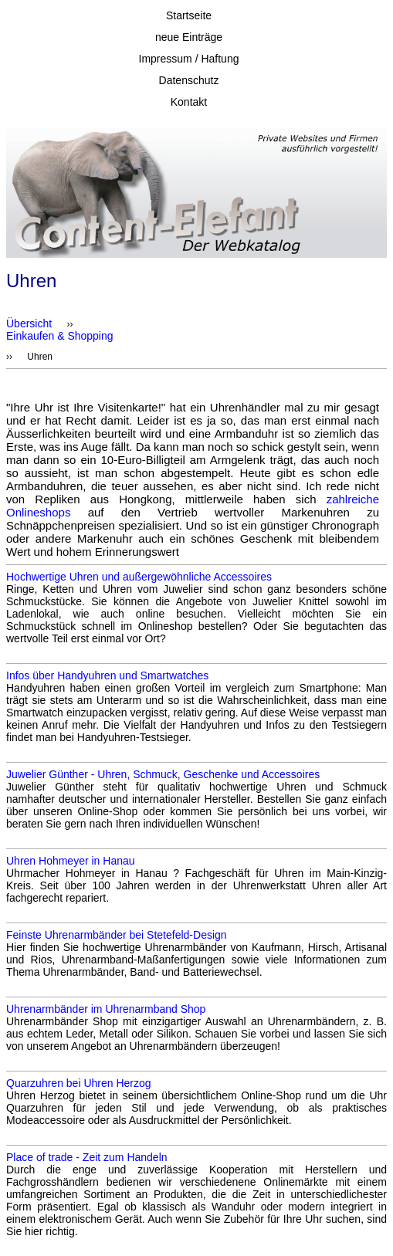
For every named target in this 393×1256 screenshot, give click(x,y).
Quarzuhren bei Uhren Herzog (78, 1083)
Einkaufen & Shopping (59, 336)
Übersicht (29, 323)
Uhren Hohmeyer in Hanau (70, 861)
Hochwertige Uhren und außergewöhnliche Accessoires (139, 576)
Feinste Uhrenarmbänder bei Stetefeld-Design (116, 935)
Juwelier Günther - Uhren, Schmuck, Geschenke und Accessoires (163, 774)
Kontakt (189, 102)
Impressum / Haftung (189, 58)
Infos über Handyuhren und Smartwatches (107, 675)
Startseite (189, 15)
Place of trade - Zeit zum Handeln (87, 1157)
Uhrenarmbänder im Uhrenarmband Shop (105, 1009)
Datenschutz (189, 80)
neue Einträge (188, 37)
